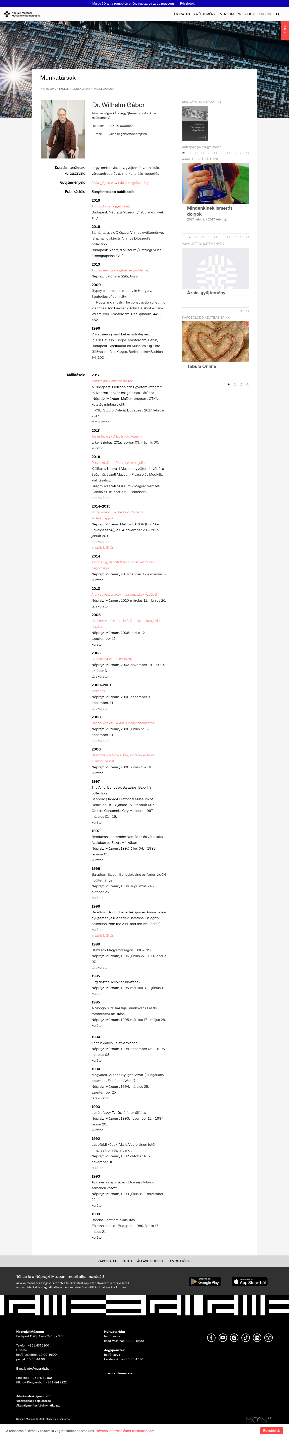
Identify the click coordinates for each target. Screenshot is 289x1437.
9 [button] (235, 153)
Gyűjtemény (204, 14)
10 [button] (241, 153)
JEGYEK (285, 30)
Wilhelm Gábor (104, 88)
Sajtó (127, 1261)
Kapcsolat (107, 1261)
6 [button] (215, 153)
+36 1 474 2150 (41, 1378)
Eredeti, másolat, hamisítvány (112, 659)
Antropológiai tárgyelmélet (110, 206)
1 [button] (183, 153)
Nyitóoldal (48, 88)
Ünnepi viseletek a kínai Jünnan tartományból (123, 723)
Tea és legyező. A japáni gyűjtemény (117, 436)
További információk (118, 1373)
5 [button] (209, 153)
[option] (215, 127)
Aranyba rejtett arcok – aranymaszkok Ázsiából (124, 594)
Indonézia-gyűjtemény (133, 182)
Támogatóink (179, 1261)
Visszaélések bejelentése (33, 1401)
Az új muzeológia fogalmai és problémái (120, 270)
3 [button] (196, 153)
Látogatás (181, 14)
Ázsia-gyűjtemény (104, 182)
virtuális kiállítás (103, 547)
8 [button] (228, 153)
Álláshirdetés (150, 1261)
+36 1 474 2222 (56, 1382)
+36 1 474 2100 (38, 1346)
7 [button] (222, 153)
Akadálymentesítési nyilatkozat (38, 1405)
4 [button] (202, 153)
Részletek (187, 3)
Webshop (246, 14)
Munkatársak (81, 88)
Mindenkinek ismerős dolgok (112, 381)
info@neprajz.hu (38, 1369)
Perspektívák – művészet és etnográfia (118, 462)
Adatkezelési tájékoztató (33, 1396)
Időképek (98, 691)
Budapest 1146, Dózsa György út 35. (40, 1336)
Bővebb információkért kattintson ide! (125, 1431)
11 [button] (247, 153)
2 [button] (190, 153)
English (266, 14)
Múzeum (227, 14)
